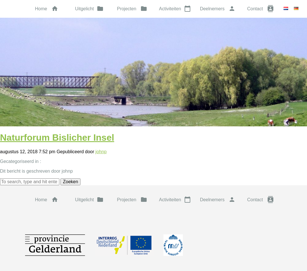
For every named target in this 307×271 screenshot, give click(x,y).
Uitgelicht (89, 8)
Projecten (132, 8)
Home (46, 8)
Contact (260, 8)
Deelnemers (218, 8)
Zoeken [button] (70, 181)
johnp (100, 151)
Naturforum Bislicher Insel (57, 137)
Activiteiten (175, 8)
